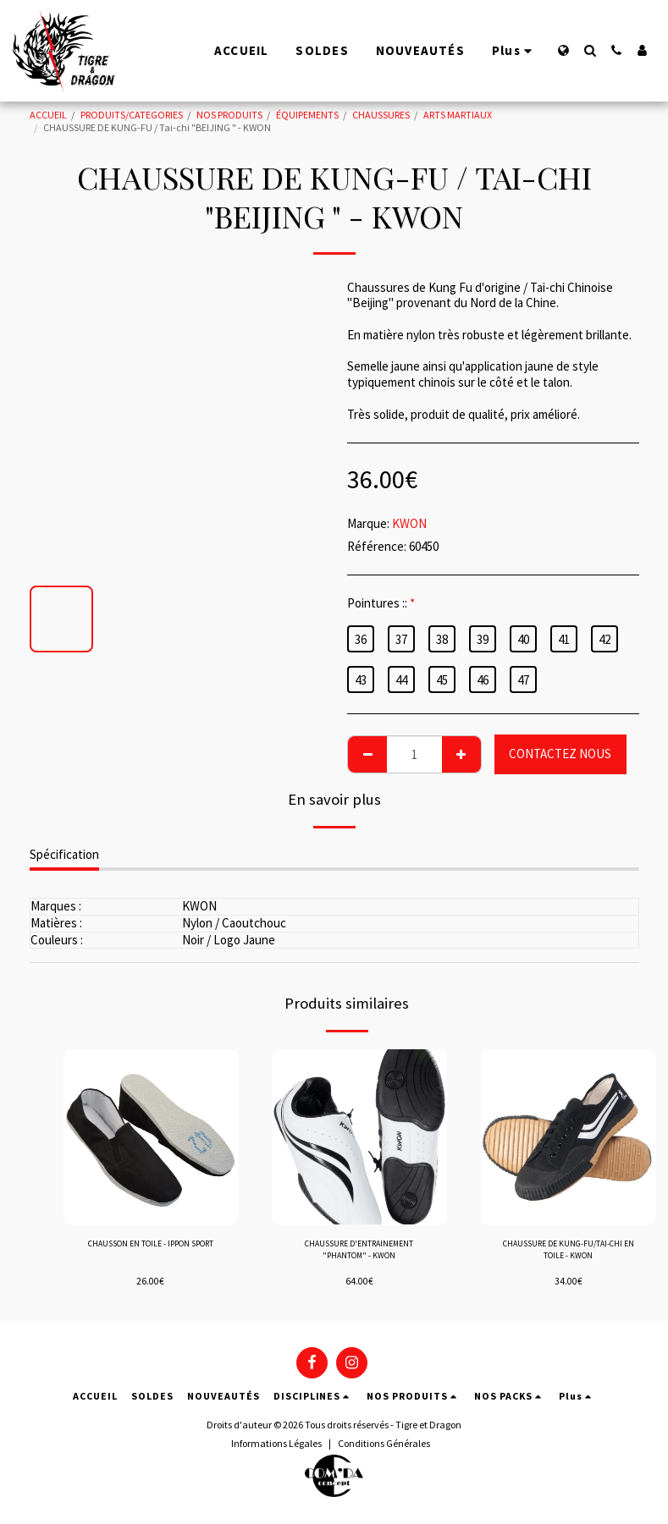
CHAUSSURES (381, 114)
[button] (589, 50)
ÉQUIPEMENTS (307, 114)
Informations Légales (276, 1445)
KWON (409, 523)
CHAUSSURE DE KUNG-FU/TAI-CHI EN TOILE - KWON (568, 1253)
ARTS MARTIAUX (457, 114)
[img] (151, 1136)
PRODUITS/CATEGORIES (131, 114)
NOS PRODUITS (229, 114)
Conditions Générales (384, 1445)
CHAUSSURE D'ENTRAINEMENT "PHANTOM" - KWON (359, 1253)
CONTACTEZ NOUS (560, 753)
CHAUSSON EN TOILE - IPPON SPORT (150, 1253)
